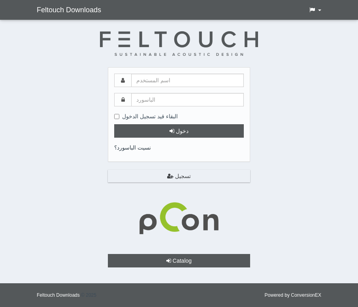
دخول (179, 131)
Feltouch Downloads (69, 10)
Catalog (179, 261)
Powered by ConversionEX (293, 295)
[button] (315, 10)
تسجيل (179, 176)
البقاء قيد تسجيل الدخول (146, 116)
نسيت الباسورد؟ (132, 147)
